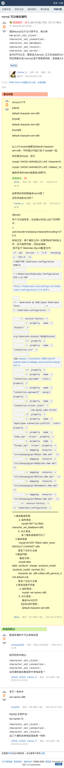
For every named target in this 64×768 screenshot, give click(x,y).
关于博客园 (7, 761)
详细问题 (58, 9)
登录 (55, 3)
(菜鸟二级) (37, 707)
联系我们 (18, 761)
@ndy (16, 182)
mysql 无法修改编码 (14, 16)
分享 (4, 87)
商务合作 (28, 761)
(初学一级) (41, 203)
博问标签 (44, 9)
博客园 (48, 761)
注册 (61, 3)
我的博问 (32, 9)
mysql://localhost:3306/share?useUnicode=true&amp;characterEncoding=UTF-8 (36, 362)
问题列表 (6, 9)
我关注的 (19, 9)
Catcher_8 (21, 72)
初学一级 (34, 72)
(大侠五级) (43, 645)
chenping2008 (17, 645)
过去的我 (15, 707)
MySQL (13, 65)
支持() (14, 677)
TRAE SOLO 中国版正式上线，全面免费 (27, 82)
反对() (22, 677)
